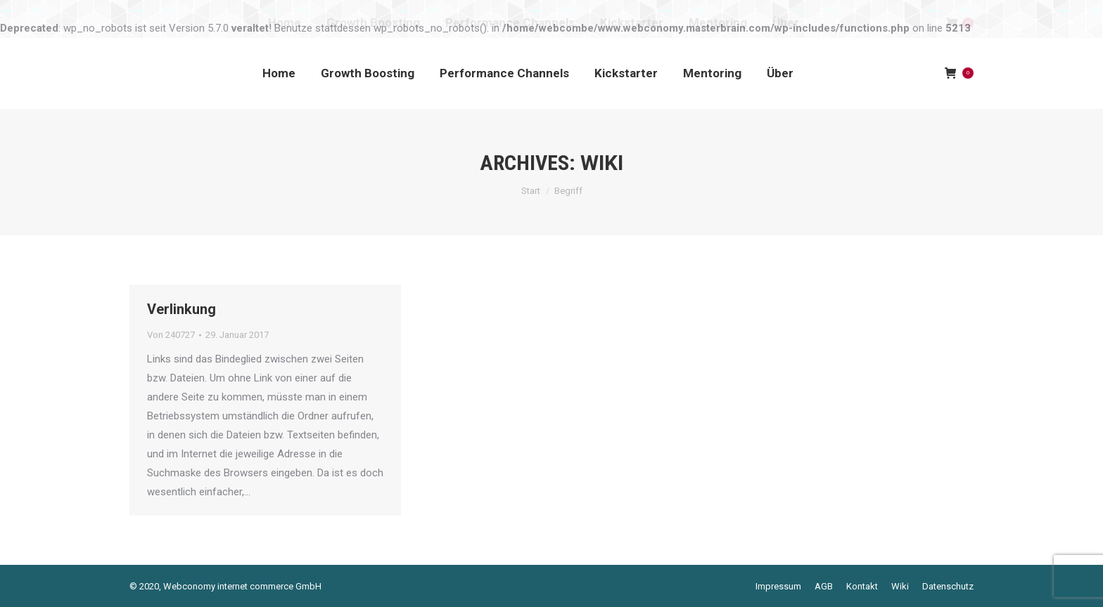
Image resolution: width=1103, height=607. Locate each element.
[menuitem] (279, 73)
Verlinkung (181, 309)
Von (171, 334)
